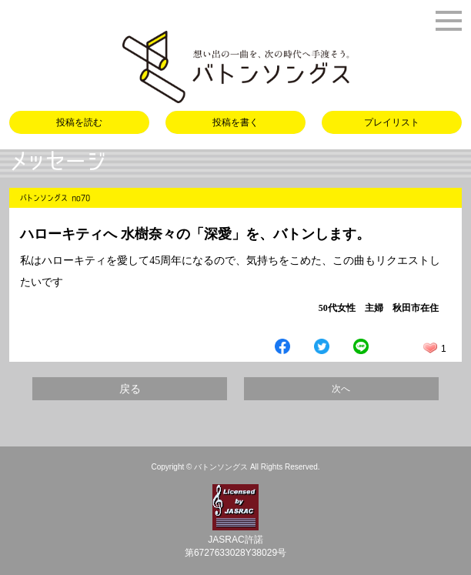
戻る (130, 389)
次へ (341, 388)
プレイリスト (391, 122)
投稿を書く (235, 122)
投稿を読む (79, 122)
